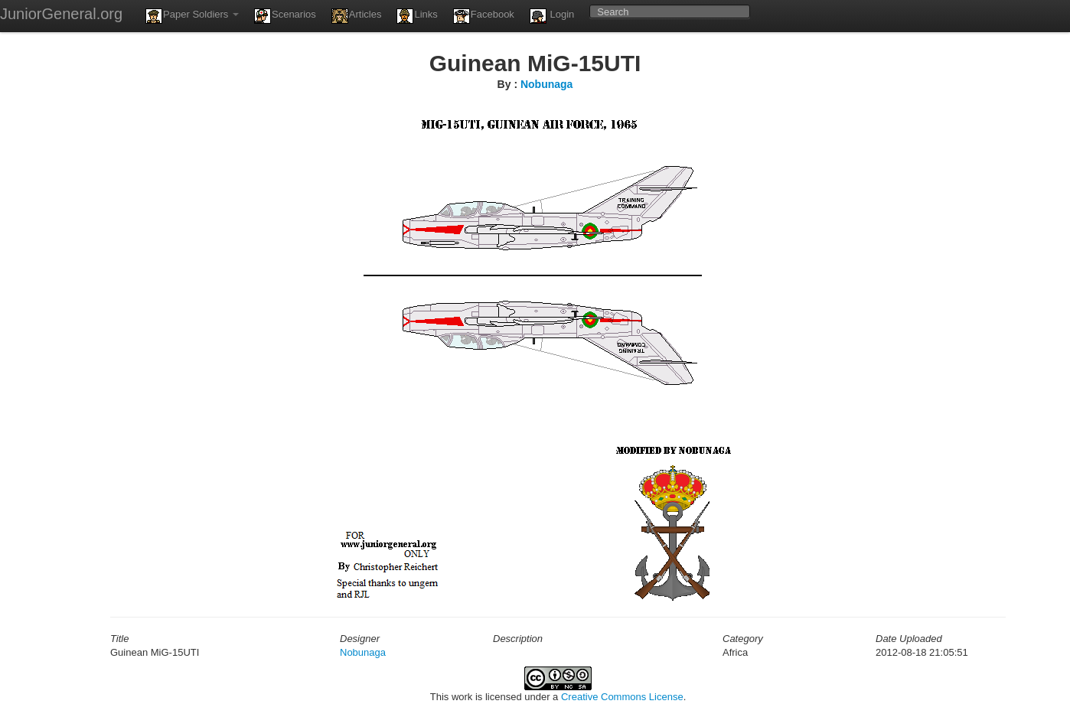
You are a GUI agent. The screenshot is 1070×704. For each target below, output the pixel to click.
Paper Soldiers (192, 16)
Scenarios (285, 16)
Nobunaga (546, 84)
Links (416, 16)
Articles (356, 16)
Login (552, 16)
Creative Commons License (622, 696)
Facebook (483, 16)
